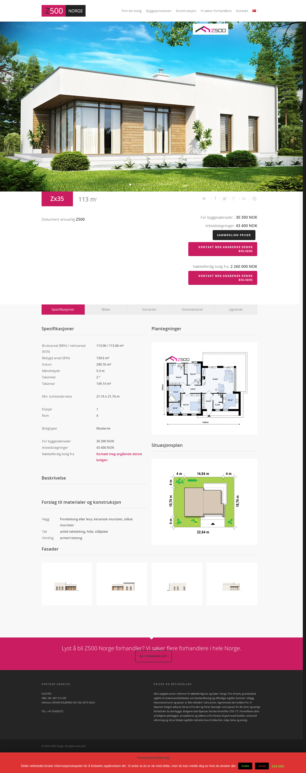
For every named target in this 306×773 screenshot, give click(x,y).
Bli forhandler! (153, 677)
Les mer (278, 766)
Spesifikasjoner (63, 330)
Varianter (149, 330)
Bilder (106, 330)
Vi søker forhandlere (216, 11)
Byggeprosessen (158, 11)
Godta (245, 766)
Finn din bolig (132, 11)
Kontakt (242, 11)
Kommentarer (192, 330)
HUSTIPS (46, 714)
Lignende (236, 330)
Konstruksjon (186, 11)
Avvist (262, 766)
